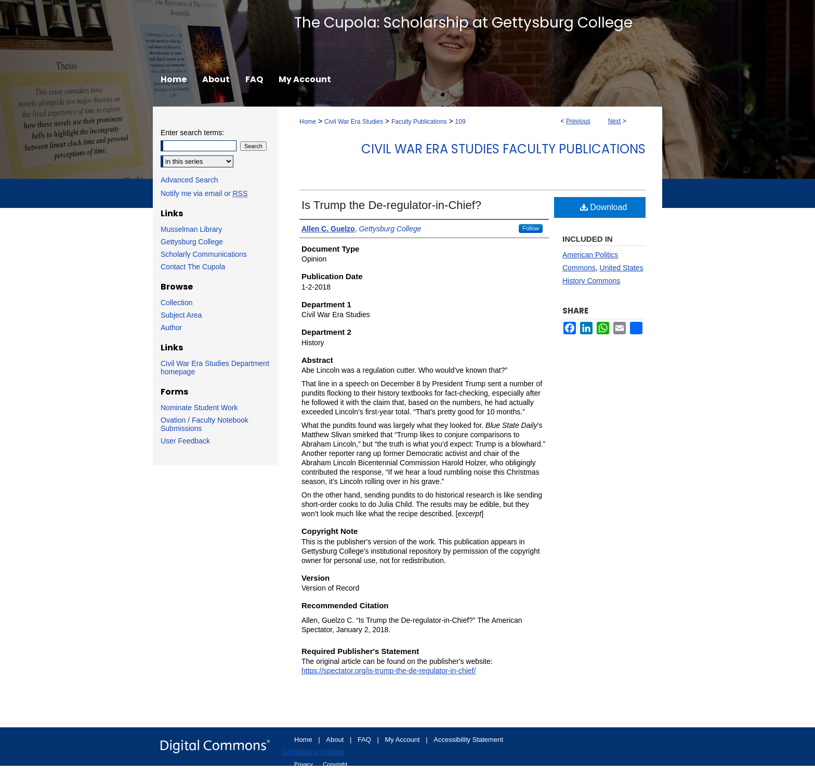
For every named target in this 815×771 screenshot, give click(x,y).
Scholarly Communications (204, 254)
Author (171, 327)
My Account (403, 739)
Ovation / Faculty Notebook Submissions (204, 424)
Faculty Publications (419, 121)
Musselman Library (191, 229)
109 (460, 121)
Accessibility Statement (468, 739)
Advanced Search (189, 180)
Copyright (335, 764)
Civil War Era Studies (353, 121)
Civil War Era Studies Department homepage (215, 367)
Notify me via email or (204, 193)
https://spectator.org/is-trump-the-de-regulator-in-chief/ (388, 671)
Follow (530, 228)
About (336, 739)
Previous (578, 121)
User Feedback (185, 441)
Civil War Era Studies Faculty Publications (503, 149)
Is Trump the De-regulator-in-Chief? (391, 205)
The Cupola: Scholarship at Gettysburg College (463, 22)
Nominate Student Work (199, 407)
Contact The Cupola (193, 267)
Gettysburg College (192, 242)
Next (614, 121)
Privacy (304, 764)
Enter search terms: (192, 132)
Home (307, 121)
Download (603, 207)
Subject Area (181, 315)
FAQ (365, 739)
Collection (176, 302)
